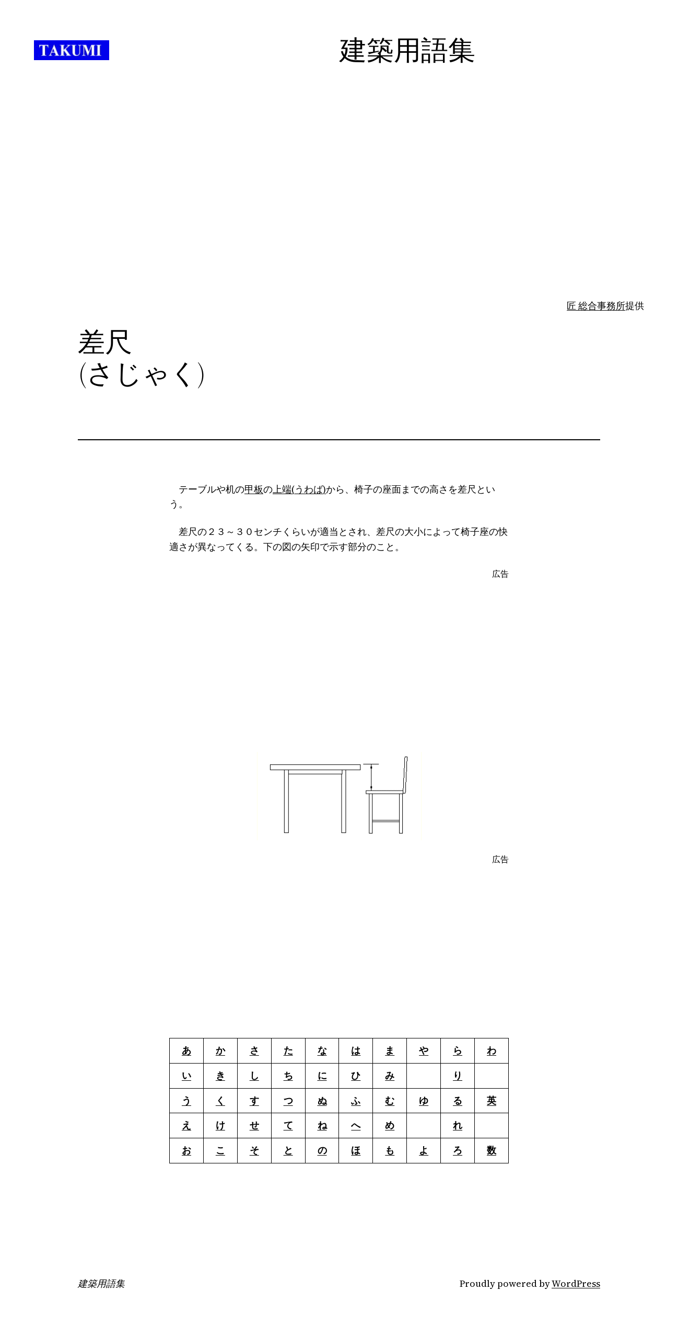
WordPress (576, 1283)
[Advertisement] (339, 216)
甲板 (253, 489)
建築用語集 (101, 1283)
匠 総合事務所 (596, 305)
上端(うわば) (299, 489)
